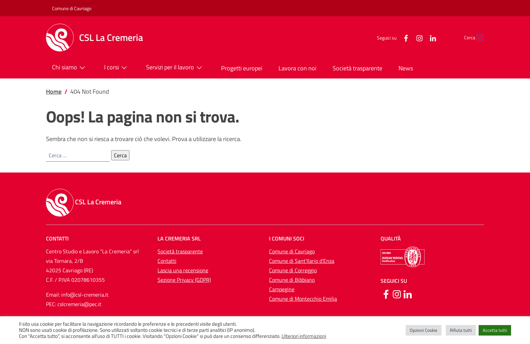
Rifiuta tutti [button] (461, 330)
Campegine (281, 289)
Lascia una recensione (183, 270)
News (406, 68)
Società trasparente (357, 68)
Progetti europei (241, 68)
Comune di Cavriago (71, 8)
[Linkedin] (407, 294)
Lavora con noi (297, 68)
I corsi (117, 67)
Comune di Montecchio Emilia (303, 299)
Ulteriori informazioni (304, 336)
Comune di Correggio (293, 270)
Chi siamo (70, 67)
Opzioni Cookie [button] (423, 330)
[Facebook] (390, 37)
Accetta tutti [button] (495, 330)
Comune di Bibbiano (292, 280)
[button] (476, 37)
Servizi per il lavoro (175, 67)
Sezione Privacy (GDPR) (184, 280)
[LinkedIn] (417, 37)
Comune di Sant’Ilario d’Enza (301, 261)
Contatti (167, 261)
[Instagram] (404, 37)
